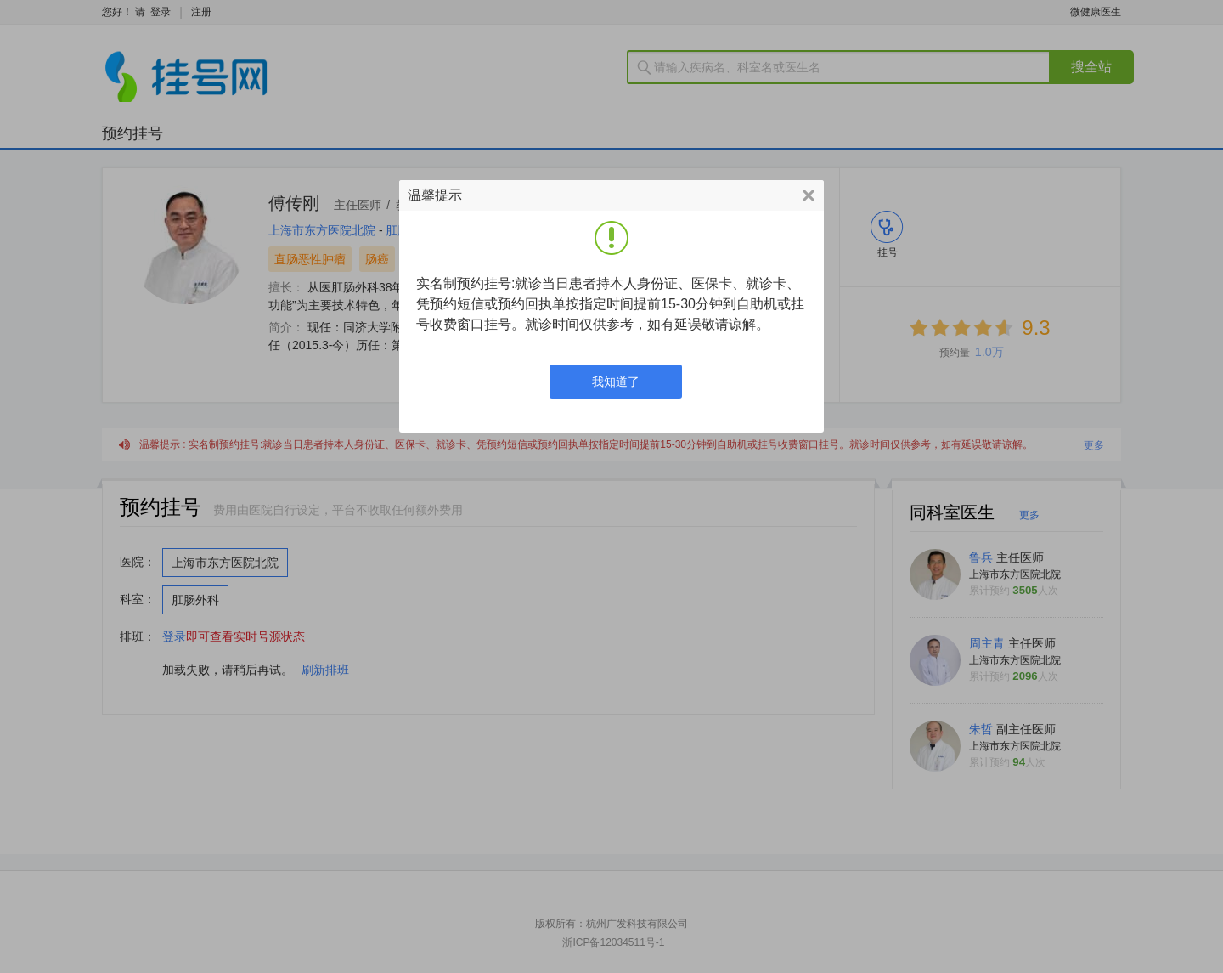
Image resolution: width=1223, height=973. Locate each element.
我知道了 (616, 381)
